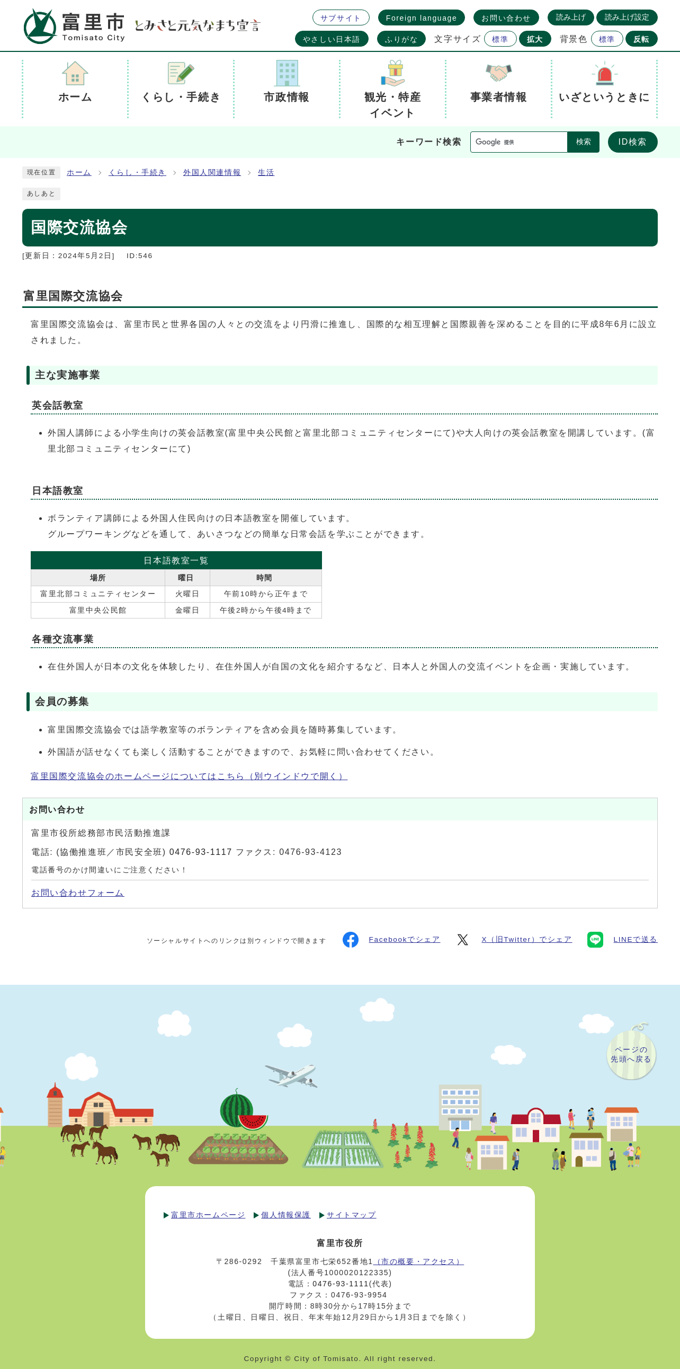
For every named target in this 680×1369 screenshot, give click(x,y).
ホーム (79, 172)
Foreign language (422, 18)
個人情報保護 (286, 1215)
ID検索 (633, 141)
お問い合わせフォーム (77, 892)
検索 (583, 142)
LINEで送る (622, 940)
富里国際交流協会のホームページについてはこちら (189, 776)
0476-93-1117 (200, 851)
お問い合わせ (506, 18)
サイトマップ (352, 1215)
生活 (266, 172)
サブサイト (341, 18)
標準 (500, 39)
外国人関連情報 (212, 172)
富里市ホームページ (208, 1215)
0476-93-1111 (340, 1283)
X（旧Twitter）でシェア (513, 940)
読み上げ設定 (627, 17)
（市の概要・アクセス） (418, 1261)
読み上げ (571, 17)
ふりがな (401, 39)
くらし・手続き (137, 172)
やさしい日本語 (332, 39)
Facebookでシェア (392, 940)
